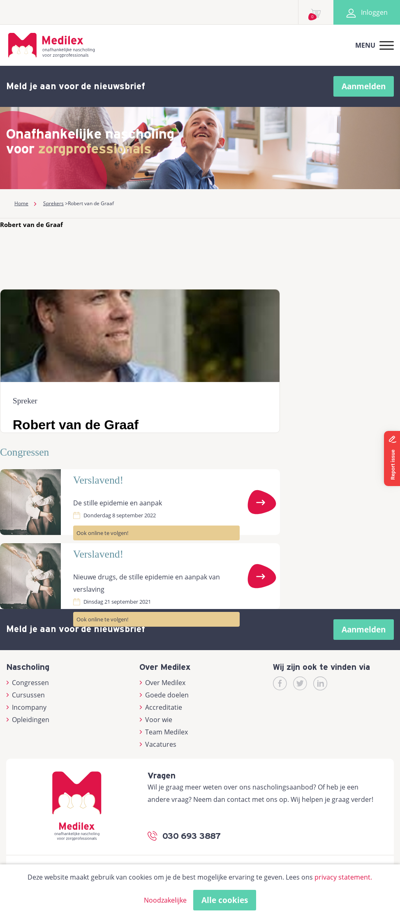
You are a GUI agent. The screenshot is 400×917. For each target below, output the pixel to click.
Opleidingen (27, 719)
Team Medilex (163, 731)
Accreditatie (160, 707)
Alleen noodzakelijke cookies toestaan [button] (150, 900)
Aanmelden (364, 86)
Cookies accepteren (261, 900)
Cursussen (25, 694)
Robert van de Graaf (31, 224)
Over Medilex (162, 682)
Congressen (27, 682)
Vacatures (157, 744)
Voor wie (155, 719)
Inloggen (367, 12)
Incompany (26, 707)
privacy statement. (343, 877)
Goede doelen (164, 694)
